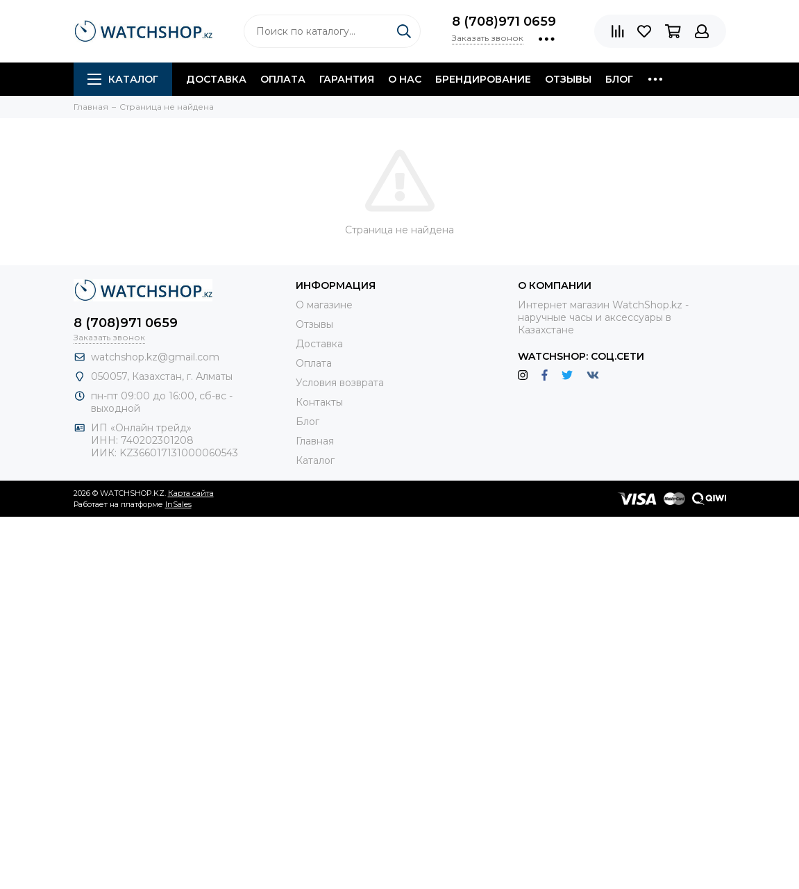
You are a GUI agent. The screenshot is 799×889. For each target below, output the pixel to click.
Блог (619, 79)
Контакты (319, 402)
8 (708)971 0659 (504, 21)
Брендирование (483, 79)
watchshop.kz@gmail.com (155, 357)
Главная (315, 441)
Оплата (282, 79)
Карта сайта (191, 493)
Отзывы (568, 79)
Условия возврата (340, 382)
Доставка (216, 79)
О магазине (324, 305)
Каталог (122, 79)
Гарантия (346, 79)
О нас (404, 79)
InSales (178, 504)
